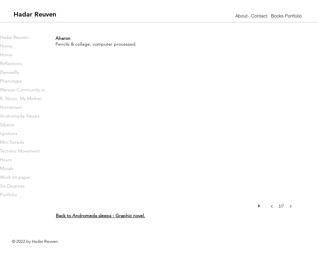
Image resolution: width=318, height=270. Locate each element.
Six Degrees (12, 186)
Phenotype (11, 81)
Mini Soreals (12, 142)
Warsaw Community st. (23, 90)
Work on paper (15, 177)
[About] (241, 16)
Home (6, 55)
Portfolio (8, 194)
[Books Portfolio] (286, 16)
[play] (259, 204)
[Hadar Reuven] (35, 14)
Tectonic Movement (20, 151)
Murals (6, 168)
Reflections (11, 63)
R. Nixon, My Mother (21, 98)
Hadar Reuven (14, 37)
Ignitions (9, 133)
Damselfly (9, 72)
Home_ (7, 46)
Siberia (7, 125)
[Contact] (259, 16)
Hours (6, 160)
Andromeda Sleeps (20, 116)
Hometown (11, 107)
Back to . (100, 216)
